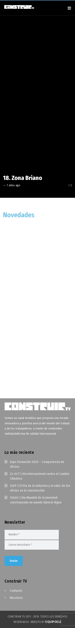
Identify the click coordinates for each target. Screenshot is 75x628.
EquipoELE (53, 622)
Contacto (16, 590)
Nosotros (16, 598)
